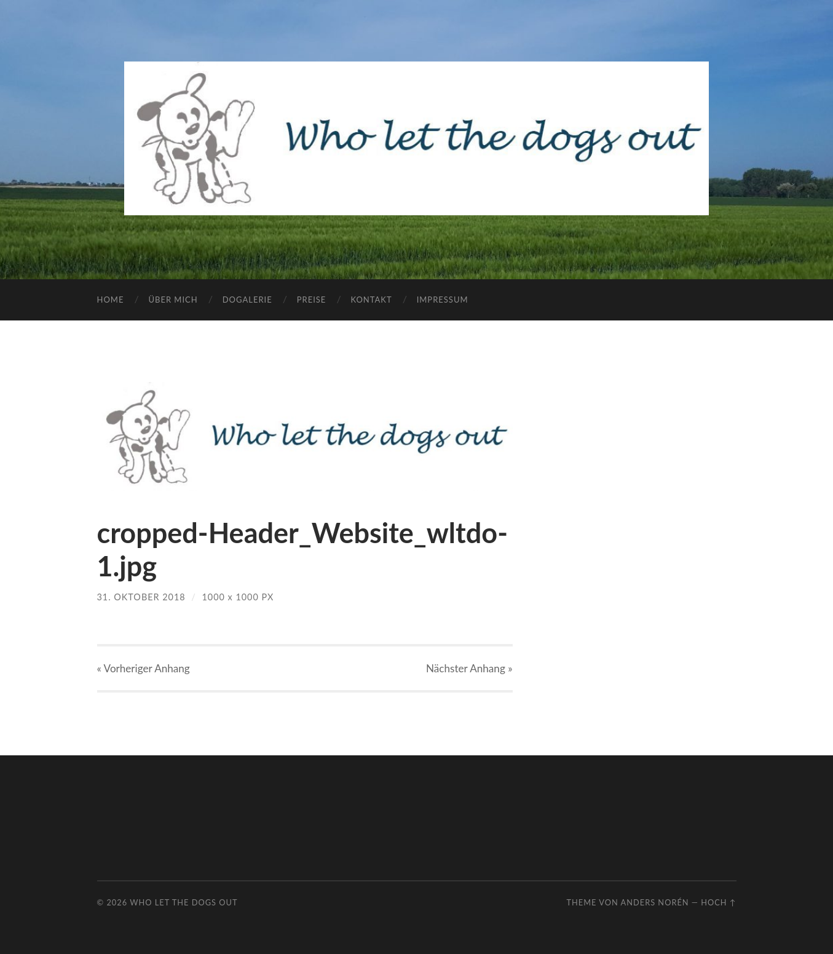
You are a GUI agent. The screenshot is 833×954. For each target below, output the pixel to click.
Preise (311, 299)
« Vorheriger (143, 668)
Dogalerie (247, 299)
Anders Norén (655, 902)
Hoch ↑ (718, 902)
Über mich (172, 299)
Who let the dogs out (183, 902)
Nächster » (469, 668)
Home (110, 299)
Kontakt (371, 299)
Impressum (442, 299)
